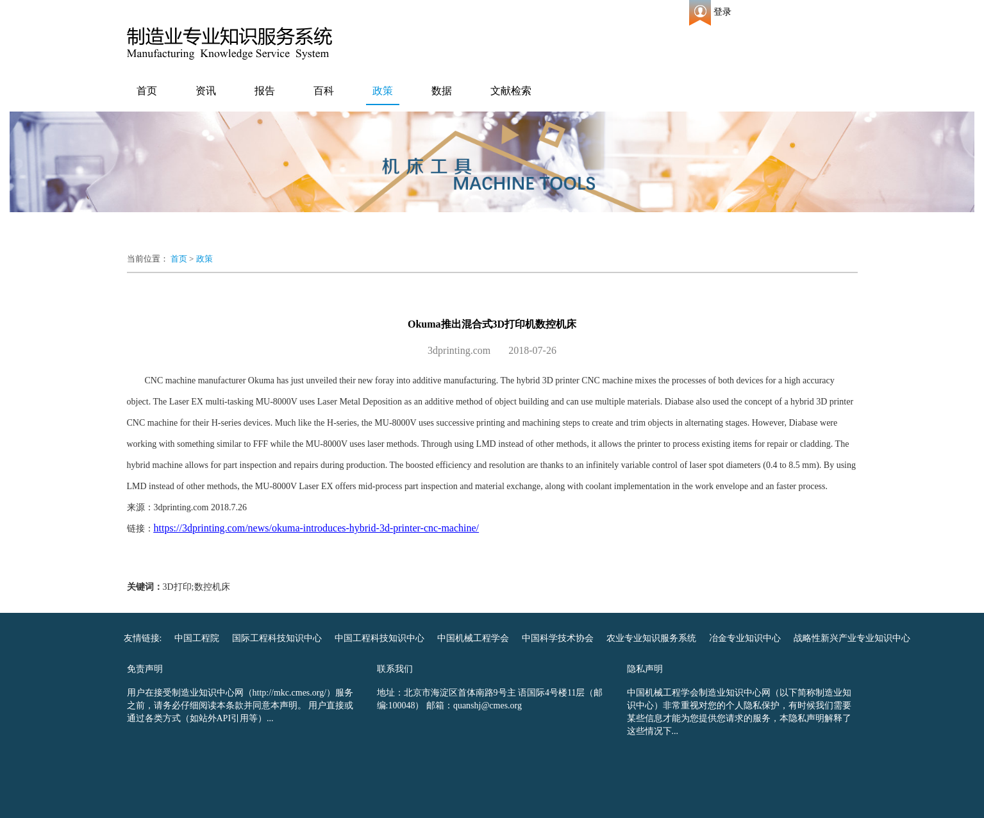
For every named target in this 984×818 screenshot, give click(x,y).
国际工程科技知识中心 (277, 638)
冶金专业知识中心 (745, 638)
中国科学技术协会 (558, 638)
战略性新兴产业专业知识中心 (852, 638)
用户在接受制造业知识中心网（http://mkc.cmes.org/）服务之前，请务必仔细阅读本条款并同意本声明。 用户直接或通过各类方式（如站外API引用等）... (240, 705)
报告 (264, 90)
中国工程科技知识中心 (379, 638)
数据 (441, 90)
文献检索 (510, 90)
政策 (382, 90)
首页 (147, 90)
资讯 (206, 90)
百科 (323, 90)
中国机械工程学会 (473, 638)
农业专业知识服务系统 (651, 638)
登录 (722, 12)
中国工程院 (196, 638)
